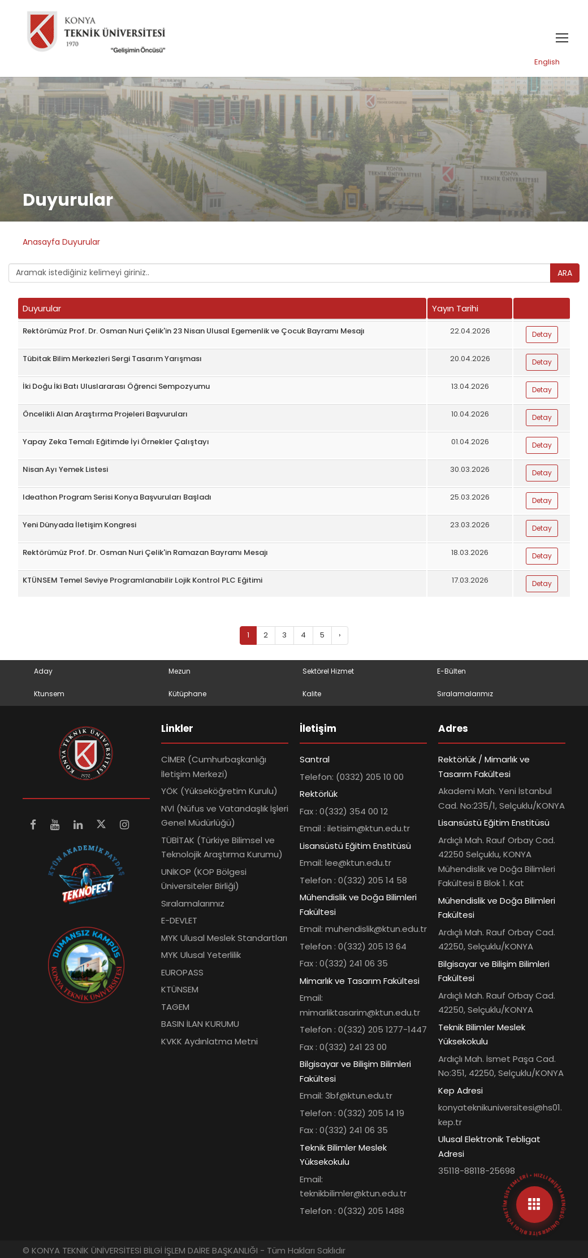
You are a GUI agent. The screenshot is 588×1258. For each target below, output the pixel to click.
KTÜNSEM (179, 989)
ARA (564, 273)
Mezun (179, 671)
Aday (43, 671)
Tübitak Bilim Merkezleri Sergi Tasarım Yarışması (112, 358)
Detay (542, 334)
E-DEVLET (179, 920)
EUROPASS (182, 972)
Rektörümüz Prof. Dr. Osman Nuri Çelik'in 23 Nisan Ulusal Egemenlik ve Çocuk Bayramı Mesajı (194, 331)
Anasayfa (42, 242)
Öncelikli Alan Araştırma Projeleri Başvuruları (105, 414)
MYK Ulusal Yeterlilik (201, 955)
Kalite (311, 694)
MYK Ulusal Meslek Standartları (224, 938)
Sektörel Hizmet (328, 671)
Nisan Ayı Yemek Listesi (65, 469)
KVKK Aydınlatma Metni (209, 1041)
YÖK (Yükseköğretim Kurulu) (219, 791)
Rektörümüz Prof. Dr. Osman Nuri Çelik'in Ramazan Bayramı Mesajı (145, 552)
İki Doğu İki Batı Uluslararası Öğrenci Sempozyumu (116, 386)
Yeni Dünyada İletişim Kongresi (79, 524)
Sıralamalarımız (465, 694)
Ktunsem (49, 694)
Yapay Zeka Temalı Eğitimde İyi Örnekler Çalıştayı (116, 441)
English (547, 62)
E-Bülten (451, 671)
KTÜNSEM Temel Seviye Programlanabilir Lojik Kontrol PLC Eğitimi (142, 580)
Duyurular (81, 242)
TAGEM (175, 1007)
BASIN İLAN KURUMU (200, 1024)
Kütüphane (187, 694)
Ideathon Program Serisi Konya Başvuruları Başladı (117, 497)
